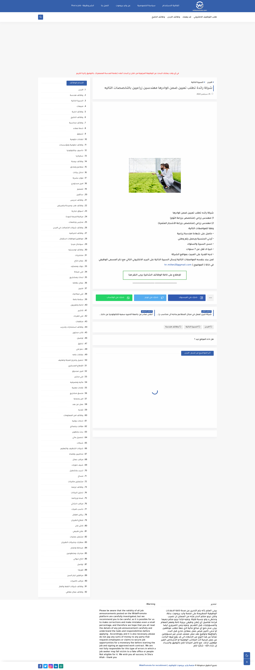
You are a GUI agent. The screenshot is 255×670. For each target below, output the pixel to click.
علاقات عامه (78, 355)
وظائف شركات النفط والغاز (71, 587)
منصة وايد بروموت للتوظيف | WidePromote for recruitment (167, 666)
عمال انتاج (78, 261)
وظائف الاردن (173, 17)
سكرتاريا (79, 156)
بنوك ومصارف (77, 267)
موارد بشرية (78, 178)
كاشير (80, 311)
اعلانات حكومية (76, 140)
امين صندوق (77, 371)
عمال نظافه (78, 283)
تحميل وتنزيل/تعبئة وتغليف (70, 360)
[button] (187, 297)
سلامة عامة (78, 300)
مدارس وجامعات (76, 222)
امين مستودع (77, 184)
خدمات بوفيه (77, 421)
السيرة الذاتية (197, 82)
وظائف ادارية (77, 112)
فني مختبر (78, 377)
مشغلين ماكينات (75, 482)
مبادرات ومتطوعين (75, 554)
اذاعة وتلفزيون (77, 305)
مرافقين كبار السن (75, 576)
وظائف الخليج (158, 17)
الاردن (209, 82)
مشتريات (79, 256)
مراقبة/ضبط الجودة (74, 217)
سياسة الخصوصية (146, 6)
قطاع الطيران (77, 521)
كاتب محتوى (78, 333)
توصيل (80, 338)
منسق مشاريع (76, 394)
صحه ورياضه (77, 498)
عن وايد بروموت (123, 6)
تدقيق (80, 344)
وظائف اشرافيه (76, 233)
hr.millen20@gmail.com (177, 265)
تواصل (80, 565)
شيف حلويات (77, 465)
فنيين (80, 289)
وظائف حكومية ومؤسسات (71, 145)
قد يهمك (186, 17)
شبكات (80, 443)
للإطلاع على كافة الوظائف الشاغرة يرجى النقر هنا (154, 275)
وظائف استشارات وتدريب (71, 327)
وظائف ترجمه (77, 487)
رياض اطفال (77, 515)
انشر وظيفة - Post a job (82, 6)
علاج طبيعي (78, 532)
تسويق (80, 134)
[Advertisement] (127, 47)
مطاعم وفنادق (76, 167)
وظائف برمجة (77, 162)
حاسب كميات (77, 509)
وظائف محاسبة (76, 123)
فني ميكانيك (77, 294)
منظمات (79, 322)
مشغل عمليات (76, 537)
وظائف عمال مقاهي (74, 592)
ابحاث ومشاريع (76, 278)
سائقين (79, 195)
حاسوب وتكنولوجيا (75, 151)
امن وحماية (78, 399)
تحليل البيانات (77, 493)
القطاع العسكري (75, 366)
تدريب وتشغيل (76, 471)
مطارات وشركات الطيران (72, 543)
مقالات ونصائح (76, 427)
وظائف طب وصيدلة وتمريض (70, 206)
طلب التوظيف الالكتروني (205, 17)
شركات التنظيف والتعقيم (71, 449)
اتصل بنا (105, 6)
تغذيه (80, 410)
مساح (80, 476)
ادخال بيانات (78, 173)
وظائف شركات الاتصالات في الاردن (68, 228)
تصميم (80, 189)
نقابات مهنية (77, 388)
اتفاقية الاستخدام (170, 6)
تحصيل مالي (77, 438)
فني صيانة (78, 272)
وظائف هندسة (173, 327)
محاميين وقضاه (76, 454)
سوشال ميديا (77, 245)
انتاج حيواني (78, 559)
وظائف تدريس (76, 200)
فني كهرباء (78, 316)
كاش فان (79, 526)
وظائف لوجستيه (75, 250)
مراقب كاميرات (76, 581)
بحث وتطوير (77, 432)
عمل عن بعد (77, 405)
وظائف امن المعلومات (73, 416)
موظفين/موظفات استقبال (71, 239)
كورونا (80, 570)
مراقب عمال (78, 460)
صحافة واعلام (77, 548)
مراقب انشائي (77, 504)
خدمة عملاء (78, 129)
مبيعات (80, 107)
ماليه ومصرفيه (76, 383)
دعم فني (79, 349)
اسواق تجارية (77, 211)
